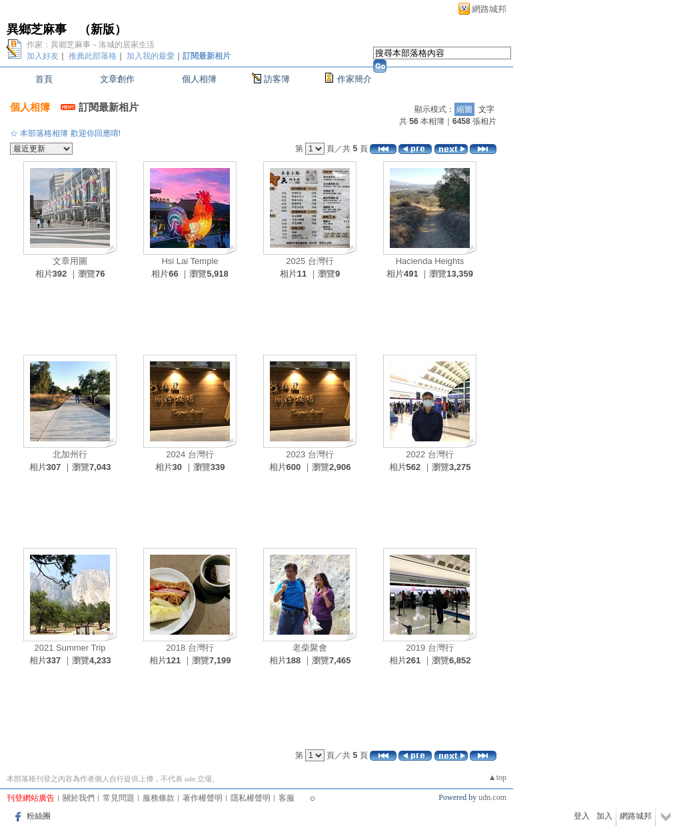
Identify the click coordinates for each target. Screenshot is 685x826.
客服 (287, 798)
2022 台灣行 (430, 454)
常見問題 (119, 798)
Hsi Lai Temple (189, 261)
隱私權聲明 (251, 798)
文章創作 (117, 79)
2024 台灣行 (190, 454)
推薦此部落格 (93, 56)
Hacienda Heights (430, 261)
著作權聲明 (203, 798)
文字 (486, 109)
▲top (497, 777)
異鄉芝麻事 (37, 29)
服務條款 (159, 798)
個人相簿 (199, 79)
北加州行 (70, 454)
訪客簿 (277, 79)
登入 (582, 816)
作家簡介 (354, 79)
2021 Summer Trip (70, 648)
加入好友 (43, 56)
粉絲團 (39, 816)
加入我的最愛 (151, 56)
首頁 (44, 79)
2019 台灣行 (430, 648)
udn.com (492, 797)
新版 (103, 29)
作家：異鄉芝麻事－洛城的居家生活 (91, 44)
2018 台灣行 (190, 648)
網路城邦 (489, 9)
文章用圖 (70, 261)
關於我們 (79, 798)
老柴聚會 (310, 648)
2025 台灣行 (310, 261)
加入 (604, 816)
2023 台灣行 (310, 454)
